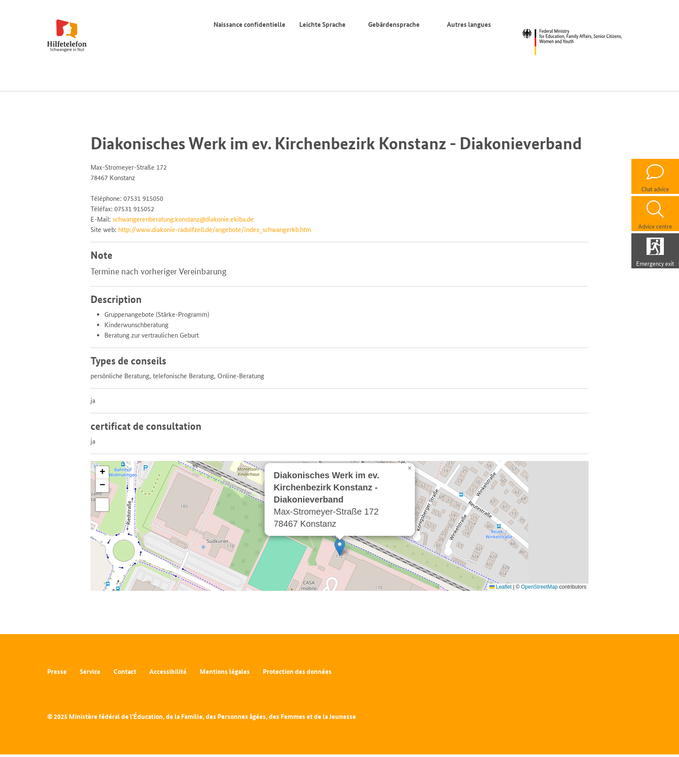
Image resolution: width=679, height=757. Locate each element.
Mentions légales (225, 671)
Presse (57, 671)
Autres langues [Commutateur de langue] (471, 24)
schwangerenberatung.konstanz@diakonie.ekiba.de (183, 219)
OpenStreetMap (539, 587)
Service (90, 671)
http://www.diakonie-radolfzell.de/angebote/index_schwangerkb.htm (214, 229)
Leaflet (500, 587)
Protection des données (297, 671)
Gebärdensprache (394, 24)
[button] (339, 547)
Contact (124, 671)
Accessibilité (168, 671)
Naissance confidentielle (249, 24)
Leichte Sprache (322, 24)
